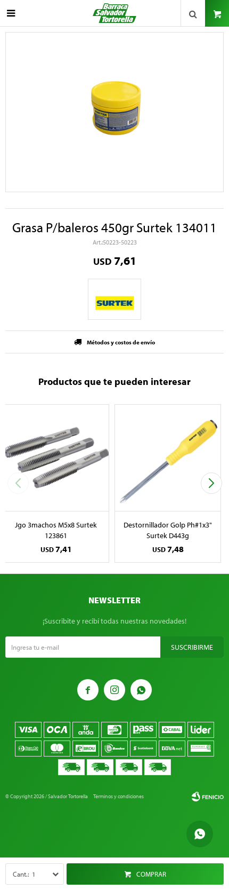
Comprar (151, 874)
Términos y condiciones (118, 796)
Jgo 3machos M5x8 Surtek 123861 (56, 530)
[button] (211, 483)
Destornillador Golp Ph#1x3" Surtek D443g (168, 530)
